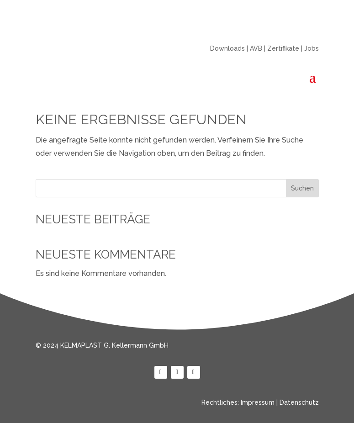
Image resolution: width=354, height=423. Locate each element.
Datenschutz (299, 402)
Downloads (227, 48)
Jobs (311, 48)
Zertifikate (283, 48)
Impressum (258, 402)
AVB (256, 48)
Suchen (302, 188)
